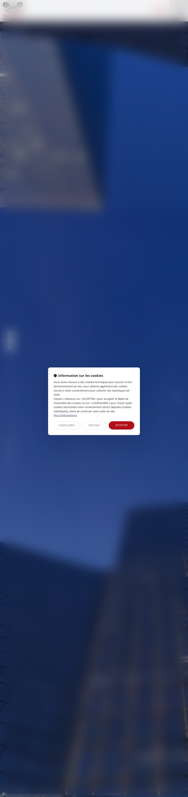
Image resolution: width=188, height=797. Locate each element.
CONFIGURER (67, 425)
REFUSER (94, 425)
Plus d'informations (65, 415)
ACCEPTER (121, 425)
